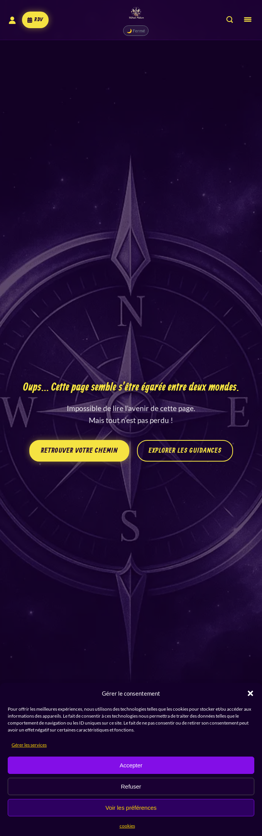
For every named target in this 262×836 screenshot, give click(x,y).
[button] (250, 693)
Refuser (131, 786)
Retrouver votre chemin (79, 451)
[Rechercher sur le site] (229, 20)
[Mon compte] (10, 20)
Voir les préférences (131, 807)
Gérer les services (29, 745)
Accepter (131, 765)
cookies (127, 826)
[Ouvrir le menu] (247, 20)
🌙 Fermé (132, 30)
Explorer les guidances (185, 451)
